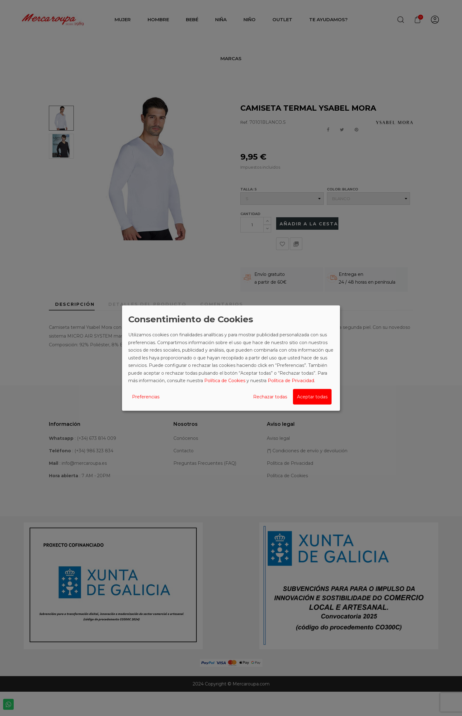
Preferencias (145, 396)
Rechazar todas (270, 396)
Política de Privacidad (291, 380)
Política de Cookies (224, 380)
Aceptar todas (312, 396)
